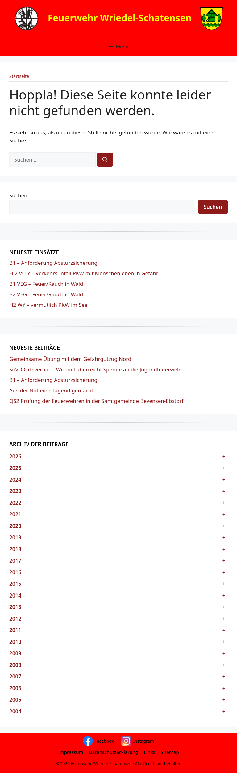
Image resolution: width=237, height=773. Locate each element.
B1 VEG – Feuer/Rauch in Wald (46, 283)
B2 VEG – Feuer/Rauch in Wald (46, 294)
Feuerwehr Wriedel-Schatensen (120, 17)
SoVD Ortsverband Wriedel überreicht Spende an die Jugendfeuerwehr (96, 369)
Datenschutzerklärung (113, 752)
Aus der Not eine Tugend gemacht (51, 390)
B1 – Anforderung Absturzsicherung (53, 262)
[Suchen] (105, 160)
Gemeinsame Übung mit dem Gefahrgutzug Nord (70, 358)
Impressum (70, 752)
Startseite (19, 76)
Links (149, 752)
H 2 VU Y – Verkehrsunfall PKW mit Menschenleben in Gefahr (83, 273)
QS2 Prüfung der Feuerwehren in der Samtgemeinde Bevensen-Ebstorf (96, 400)
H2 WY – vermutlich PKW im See (48, 304)
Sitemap (170, 752)
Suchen (18, 195)
